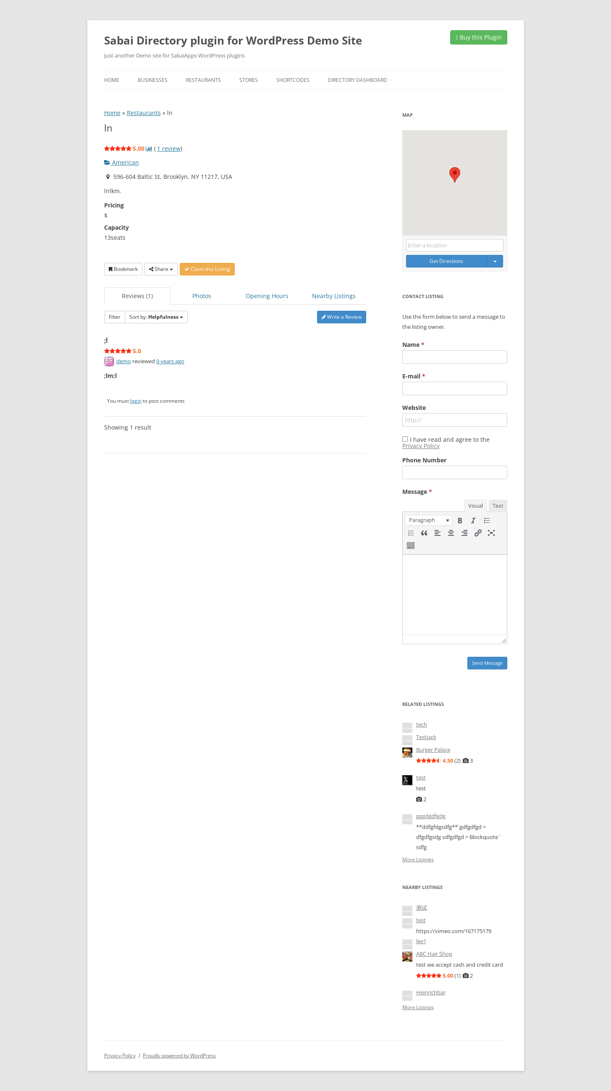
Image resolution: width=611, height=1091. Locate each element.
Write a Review (342, 316)
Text (498, 505)
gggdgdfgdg (431, 816)
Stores (248, 80)
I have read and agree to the (446, 442)
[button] (454, 175)
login (136, 400)
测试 (421, 907)
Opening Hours (267, 296)
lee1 (421, 941)
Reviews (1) (137, 296)
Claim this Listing (207, 269)
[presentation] (428, 520)
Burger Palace (433, 749)
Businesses (153, 80)
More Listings (418, 859)
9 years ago (170, 361)
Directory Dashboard (357, 80)
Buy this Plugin (478, 37)
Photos (201, 296)
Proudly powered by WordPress (179, 1055)
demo (123, 361)
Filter (115, 316)
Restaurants (203, 80)
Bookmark (123, 269)
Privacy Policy (421, 446)
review (169, 148)
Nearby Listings (334, 296)
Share (161, 269)
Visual (475, 505)
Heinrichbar (431, 992)
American (121, 162)
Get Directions (446, 261)
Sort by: (156, 316)
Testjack (426, 737)
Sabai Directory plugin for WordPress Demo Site (233, 40)
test (421, 777)
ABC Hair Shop (434, 953)
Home (111, 80)
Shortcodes (292, 80)
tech (421, 724)
